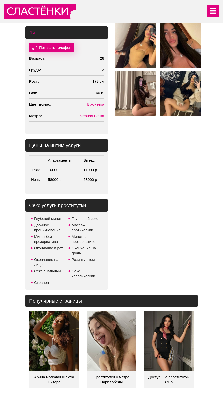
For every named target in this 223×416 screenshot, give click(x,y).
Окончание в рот (48, 248)
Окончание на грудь (84, 250)
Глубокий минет (48, 218)
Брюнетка (95, 104)
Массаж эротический (82, 227)
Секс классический (83, 273)
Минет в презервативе (83, 239)
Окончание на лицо (46, 262)
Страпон (41, 282)
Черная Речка (92, 116)
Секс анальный (47, 271)
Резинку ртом (83, 260)
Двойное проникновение (47, 227)
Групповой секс (85, 218)
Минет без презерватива (46, 239)
